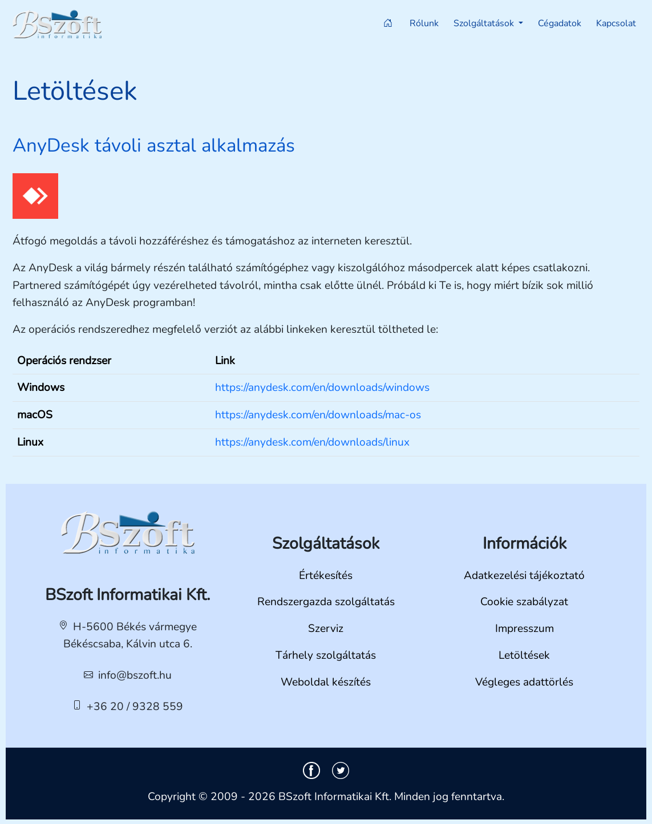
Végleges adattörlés (524, 682)
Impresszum (524, 628)
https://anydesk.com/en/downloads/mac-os (318, 414)
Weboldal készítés (326, 682)
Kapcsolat (616, 23)
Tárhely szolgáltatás (326, 655)
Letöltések (524, 655)
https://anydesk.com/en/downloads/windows (322, 387)
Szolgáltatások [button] (484, 23)
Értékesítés (326, 575)
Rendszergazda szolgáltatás (326, 601)
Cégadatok (559, 23)
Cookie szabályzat (524, 601)
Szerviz (325, 628)
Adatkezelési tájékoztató (524, 575)
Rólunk (424, 23)
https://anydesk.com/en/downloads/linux (312, 442)
